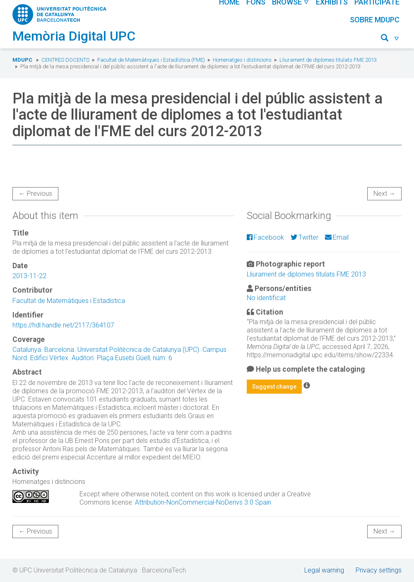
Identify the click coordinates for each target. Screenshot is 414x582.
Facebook (265, 237)
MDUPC (22, 60)
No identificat (266, 298)
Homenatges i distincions (242, 60)
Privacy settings (379, 570)
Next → (384, 193)
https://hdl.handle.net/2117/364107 (63, 325)
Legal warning (324, 570)
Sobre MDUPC (375, 19)
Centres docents (65, 60)
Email (337, 237)
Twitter (304, 237)
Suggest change (274, 386)
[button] (390, 39)
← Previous (35, 193)
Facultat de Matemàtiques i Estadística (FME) (151, 60)
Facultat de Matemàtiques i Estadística (68, 301)
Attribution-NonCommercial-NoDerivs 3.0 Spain (203, 502)
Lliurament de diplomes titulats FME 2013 (328, 60)
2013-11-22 (29, 276)
